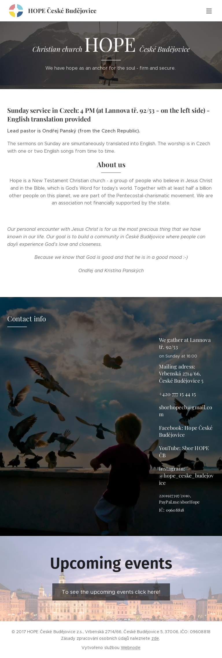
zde (155, 638)
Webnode (130, 647)
